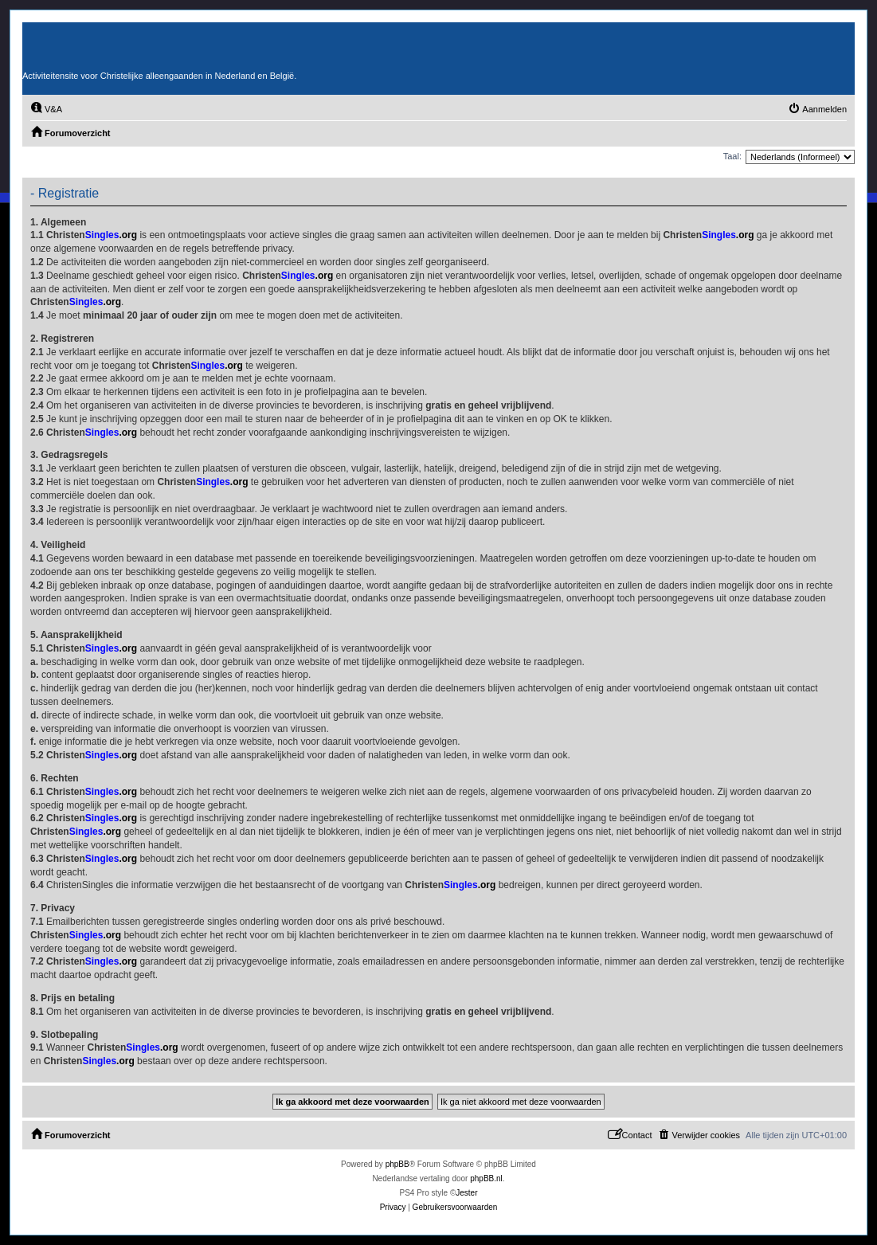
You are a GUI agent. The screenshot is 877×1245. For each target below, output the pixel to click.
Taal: (732, 156)
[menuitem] (46, 109)
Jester (466, 1192)
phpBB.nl (486, 1178)
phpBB (397, 1164)
